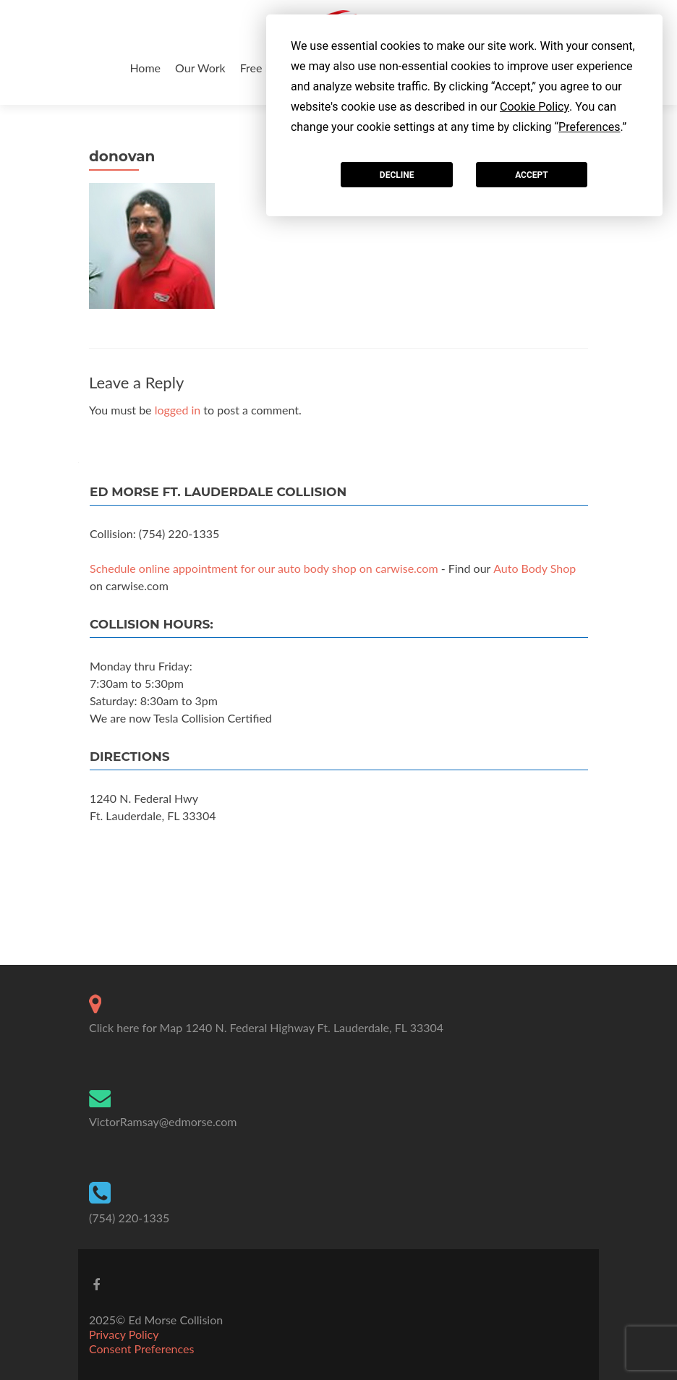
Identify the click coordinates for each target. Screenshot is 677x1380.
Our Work (200, 67)
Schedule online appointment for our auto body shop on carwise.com (264, 568)
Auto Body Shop (534, 568)
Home (145, 67)
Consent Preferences (141, 1348)
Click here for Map (135, 1027)
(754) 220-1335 (129, 1217)
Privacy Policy (124, 1334)
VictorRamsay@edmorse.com (163, 1121)
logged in (178, 410)
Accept (531, 175)
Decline (397, 175)
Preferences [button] (589, 127)
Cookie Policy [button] (534, 107)
